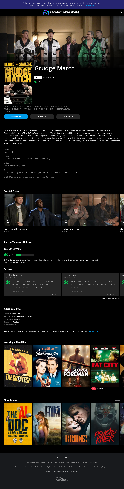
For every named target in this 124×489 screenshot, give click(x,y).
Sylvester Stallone (23, 172)
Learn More (93, 331)
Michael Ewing (45, 159)
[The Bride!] (76, 424)
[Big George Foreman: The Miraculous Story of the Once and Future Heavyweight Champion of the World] (76, 366)
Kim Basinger (36, 172)
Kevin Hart (46, 172)
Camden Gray (74, 172)
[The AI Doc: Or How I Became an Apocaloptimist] (18, 424)
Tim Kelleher (8, 166)
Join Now (89, 5)
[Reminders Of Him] (47, 424)
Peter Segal (8, 152)
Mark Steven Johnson (21, 159)
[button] (32, 210)
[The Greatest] (18, 366)
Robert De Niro (9, 172)
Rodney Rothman (20, 166)
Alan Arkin (54, 172)
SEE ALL (117, 400)
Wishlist (68, 117)
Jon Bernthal (64, 172)
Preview (42, 117)
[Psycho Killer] (105, 424)
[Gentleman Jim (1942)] (47, 366)
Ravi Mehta (34, 159)
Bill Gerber (8, 159)
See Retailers (16, 117)
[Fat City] (105, 367)
